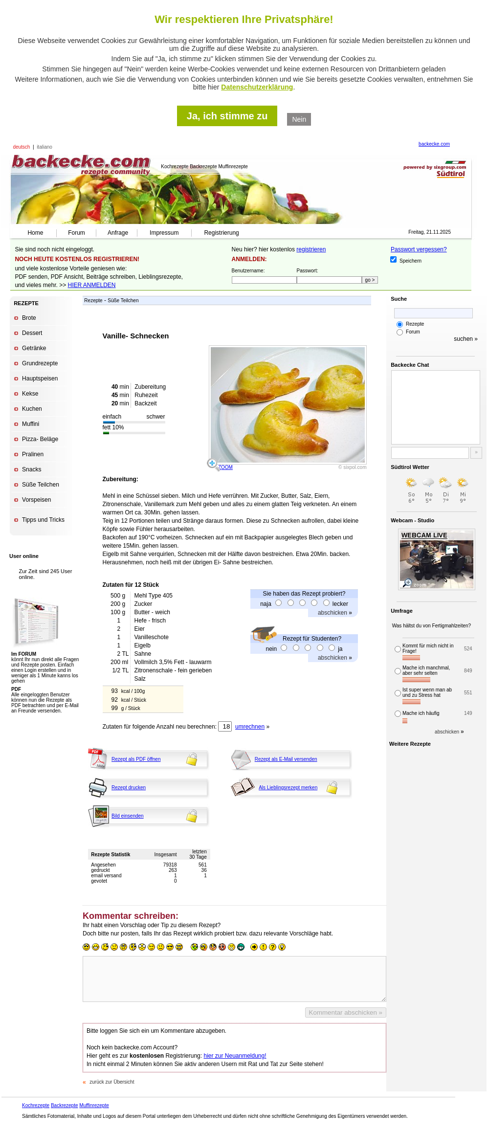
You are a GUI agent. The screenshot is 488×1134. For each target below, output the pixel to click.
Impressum (164, 232)
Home (35, 232)
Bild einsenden (127, 816)
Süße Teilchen (40, 484)
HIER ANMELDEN (92, 285)
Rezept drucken (128, 787)
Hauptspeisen (40, 378)
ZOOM (225, 467)
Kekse (30, 393)
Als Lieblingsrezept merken (288, 787)
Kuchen (32, 408)
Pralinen (33, 454)
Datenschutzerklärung (257, 87)
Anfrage (118, 232)
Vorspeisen (36, 499)
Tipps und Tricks (43, 519)
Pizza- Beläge (40, 439)
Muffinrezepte (94, 1105)
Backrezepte (64, 1105)
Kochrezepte (35, 1105)
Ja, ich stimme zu (227, 116)
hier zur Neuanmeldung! (234, 1055)
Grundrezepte (40, 363)
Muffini (30, 424)
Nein (299, 119)
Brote (29, 317)
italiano (44, 147)
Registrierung (221, 232)
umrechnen (250, 726)
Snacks (31, 469)
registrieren (311, 249)
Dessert (32, 333)
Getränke (34, 348)
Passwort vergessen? (419, 249)
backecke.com (434, 144)
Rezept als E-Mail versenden (286, 759)
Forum (76, 232)
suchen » (466, 338)
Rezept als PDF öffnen (135, 759)
